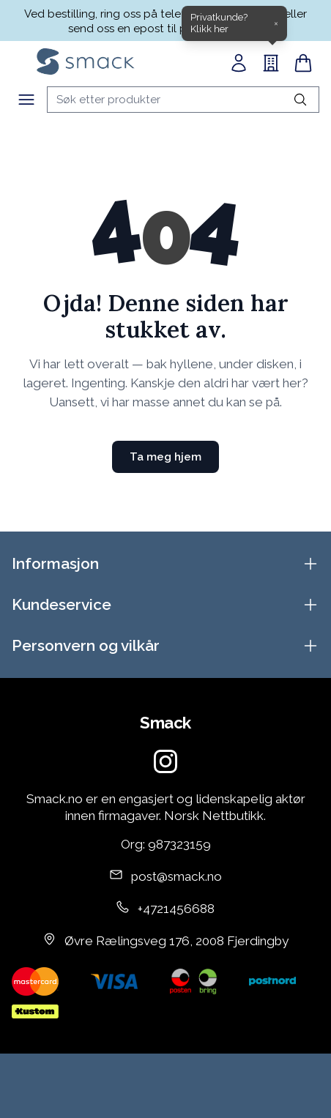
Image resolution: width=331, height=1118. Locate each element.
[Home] (86, 61)
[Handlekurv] (303, 63)
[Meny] (26, 99)
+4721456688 (176, 908)
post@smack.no (176, 876)
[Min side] (239, 63)
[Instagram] (165, 761)
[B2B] (271, 63)
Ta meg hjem (165, 456)
